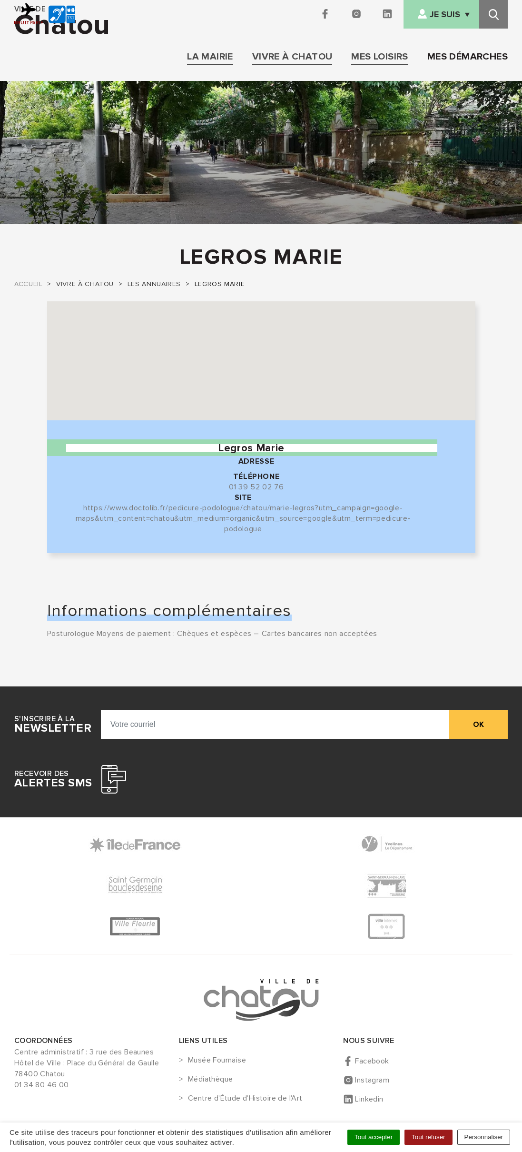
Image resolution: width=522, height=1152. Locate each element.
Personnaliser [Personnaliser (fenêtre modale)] (483, 1137)
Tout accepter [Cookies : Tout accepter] (374, 1137)
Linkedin (369, 1099)
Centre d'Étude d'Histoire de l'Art (245, 1098)
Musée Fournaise (217, 1060)
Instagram (372, 1080)
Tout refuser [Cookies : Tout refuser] (428, 1137)
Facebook (372, 1061)
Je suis (445, 15)
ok (478, 724)
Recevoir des (53, 779)
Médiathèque (210, 1079)
